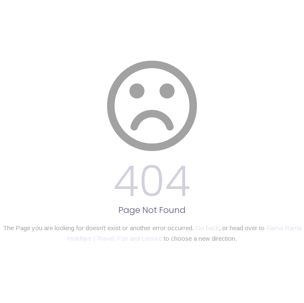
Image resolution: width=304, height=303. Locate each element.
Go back (207, 227)
